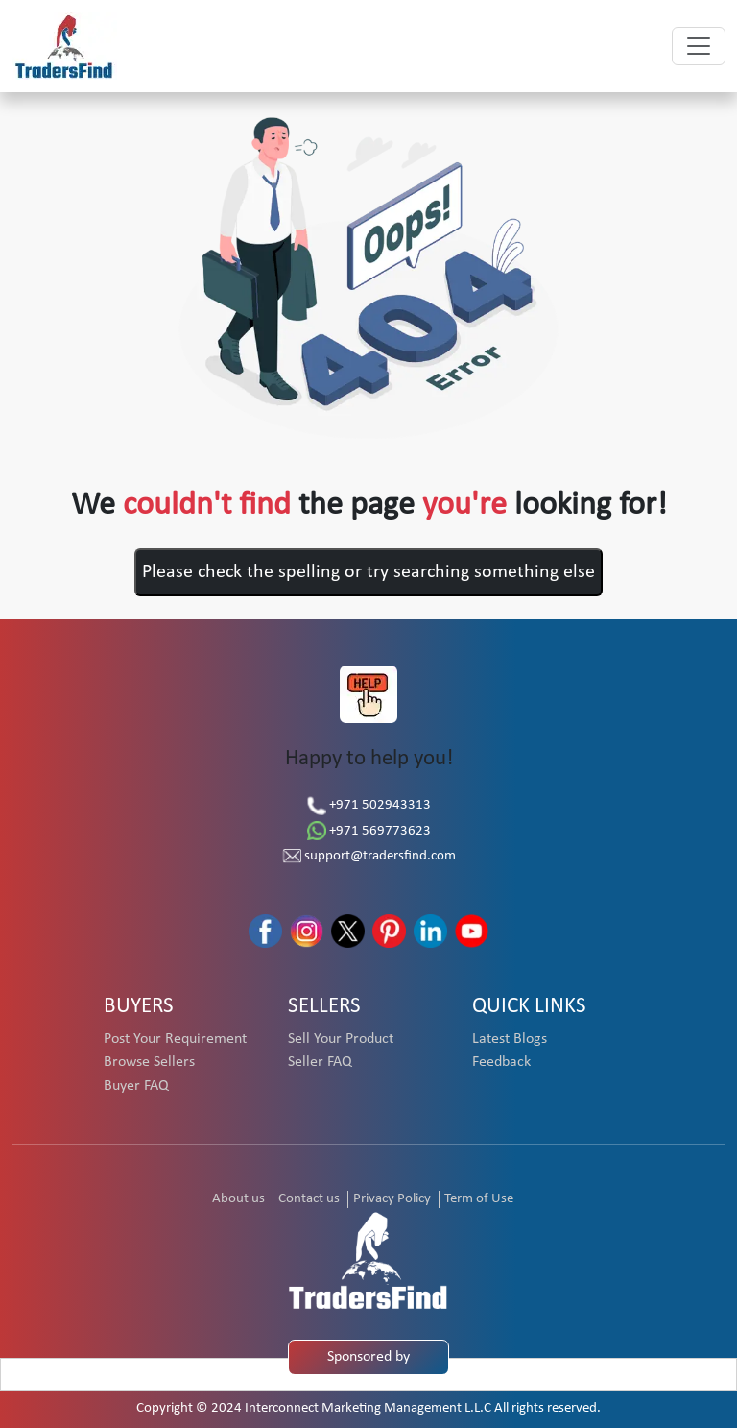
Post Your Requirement (175, 1039)
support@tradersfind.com (369, 856)
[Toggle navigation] (698, 46)
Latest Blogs (509, 1039)
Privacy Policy (392, 1199)
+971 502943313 (369, 805)
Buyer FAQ (136, 1086)
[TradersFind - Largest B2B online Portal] (368, 1260)
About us (238, 1199)
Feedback (501, 1062)
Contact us (309, 1199)
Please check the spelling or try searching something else (368, 572)
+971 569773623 (369, 831)
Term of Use (478, 1199)
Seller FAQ (320, 1062)
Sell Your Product (340, 1039)
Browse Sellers (149, 1062)
